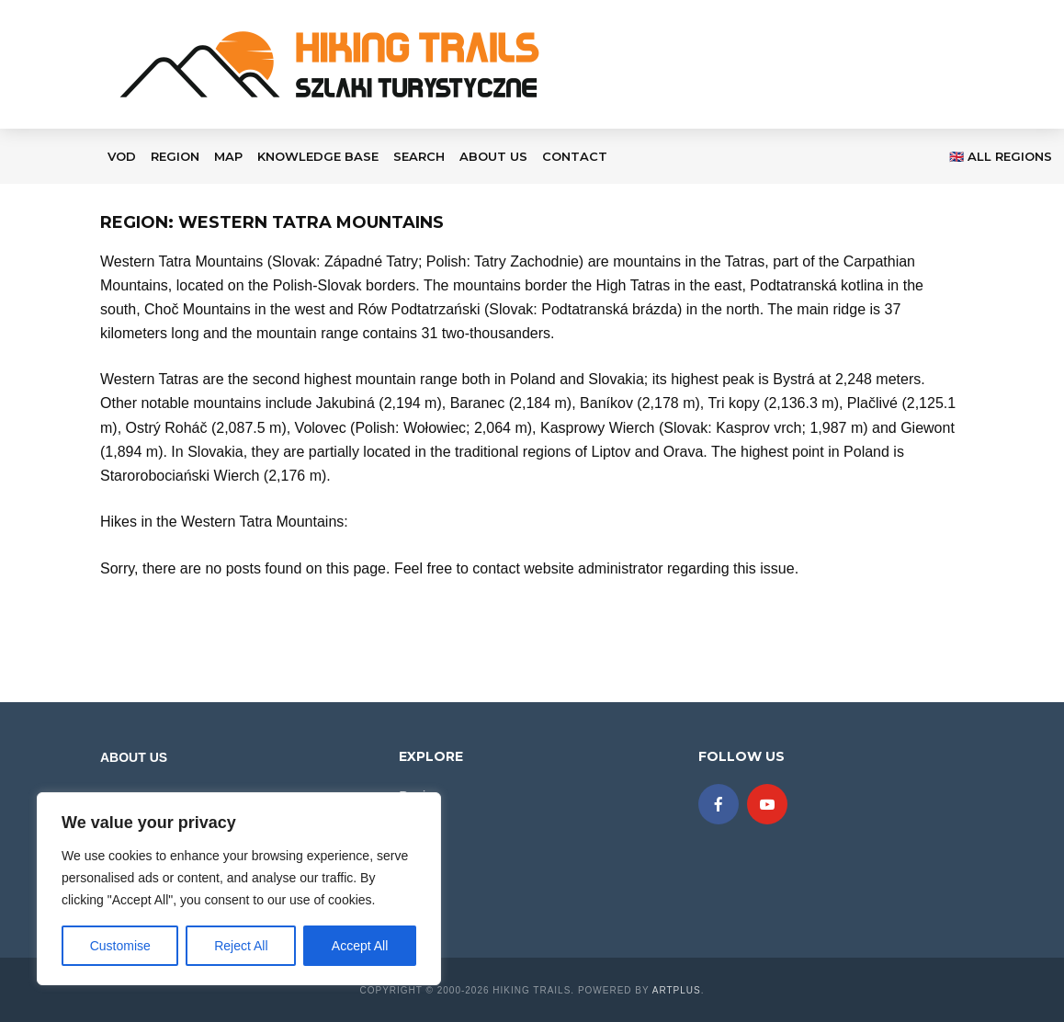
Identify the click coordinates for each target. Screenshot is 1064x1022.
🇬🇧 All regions (1000, 156)
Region (175, 156)
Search (419, 156)
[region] (239, 888)
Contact (574, 156)
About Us (493, 156)
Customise (120, 945)
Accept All (360, 945)
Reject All (240, 945)
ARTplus (676, 990)
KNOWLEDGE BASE (318, 156)
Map (228, 156)
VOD (122, 156)
